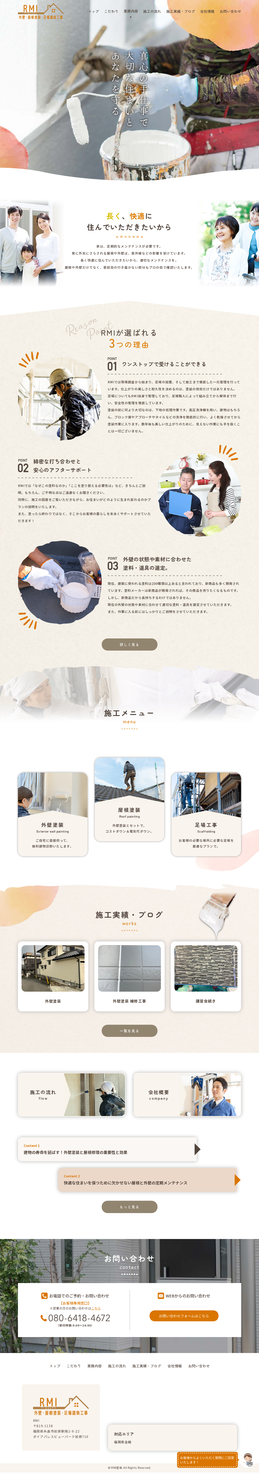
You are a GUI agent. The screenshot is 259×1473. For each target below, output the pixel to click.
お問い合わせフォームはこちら (184, 1316)
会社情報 (207, 11)
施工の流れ (152, 11)
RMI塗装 (116, 1468)
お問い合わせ (230, 11)
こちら (96, 1309)
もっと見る (129, 1207)
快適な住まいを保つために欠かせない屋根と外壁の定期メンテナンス (147, 1180)
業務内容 (94, 1366)
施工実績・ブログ (180, 11)
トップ (93, 11)
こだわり (111, 11)
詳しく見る (129, 644)
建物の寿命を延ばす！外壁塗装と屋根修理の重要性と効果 (107, 1149)
